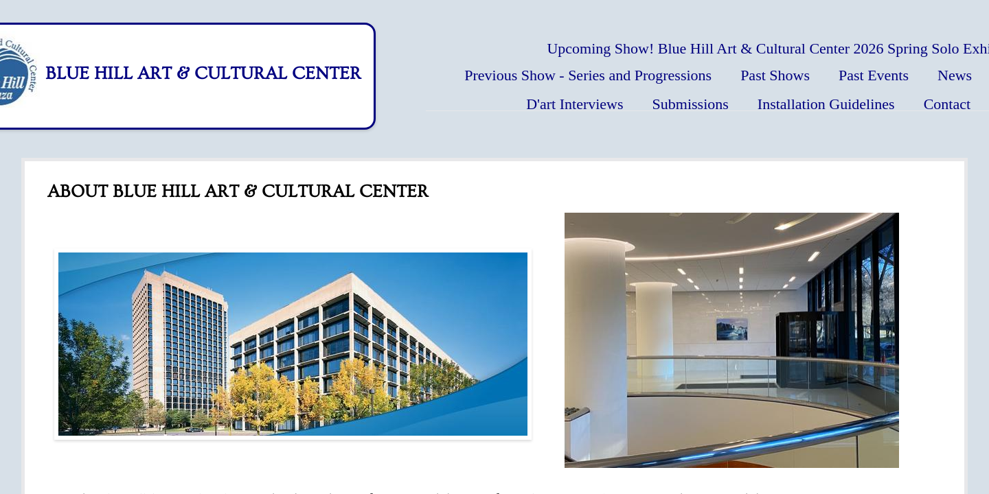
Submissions (690, 104)
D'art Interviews (574, 104)
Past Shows (775, 75)
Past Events (874, 75)
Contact (947, 104)
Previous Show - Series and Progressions (588, 75)
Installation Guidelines (826, 104)
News (954, 75)
